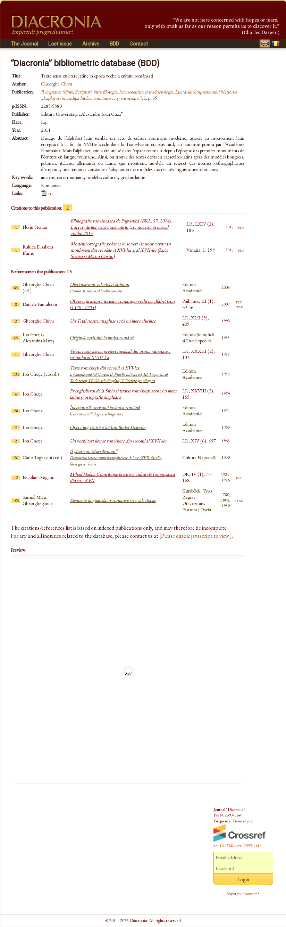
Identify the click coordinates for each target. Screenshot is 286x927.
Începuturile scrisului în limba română (105, 410)
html (239, 306)
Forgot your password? (243, 893)
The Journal (24, 44)
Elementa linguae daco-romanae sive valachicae (113, 500)
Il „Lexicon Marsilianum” (115, 457)
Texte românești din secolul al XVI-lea (119, 374)
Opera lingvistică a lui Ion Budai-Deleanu (107, 427)
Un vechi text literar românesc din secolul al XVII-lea (118, 441)
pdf (51, 193)
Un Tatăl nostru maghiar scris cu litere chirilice (112, 321)
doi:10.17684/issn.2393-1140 (237, 846)
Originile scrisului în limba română (102, 337)
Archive (90, 44)
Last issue (60, 44)
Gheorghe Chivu (56, 84)
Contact (138, 44)
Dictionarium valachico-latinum (99, 287)
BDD (114, 44)
